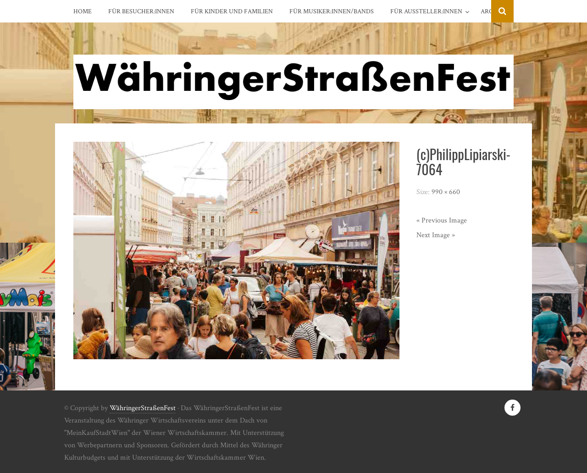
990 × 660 (446, 192)
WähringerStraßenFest (143, 408)
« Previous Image (441, 220)
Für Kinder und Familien (232, 11)
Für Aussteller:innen (426, 11)
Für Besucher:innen (141, 11)
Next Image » (435, 235)
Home (82, 11)
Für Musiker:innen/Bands (331, 11)
